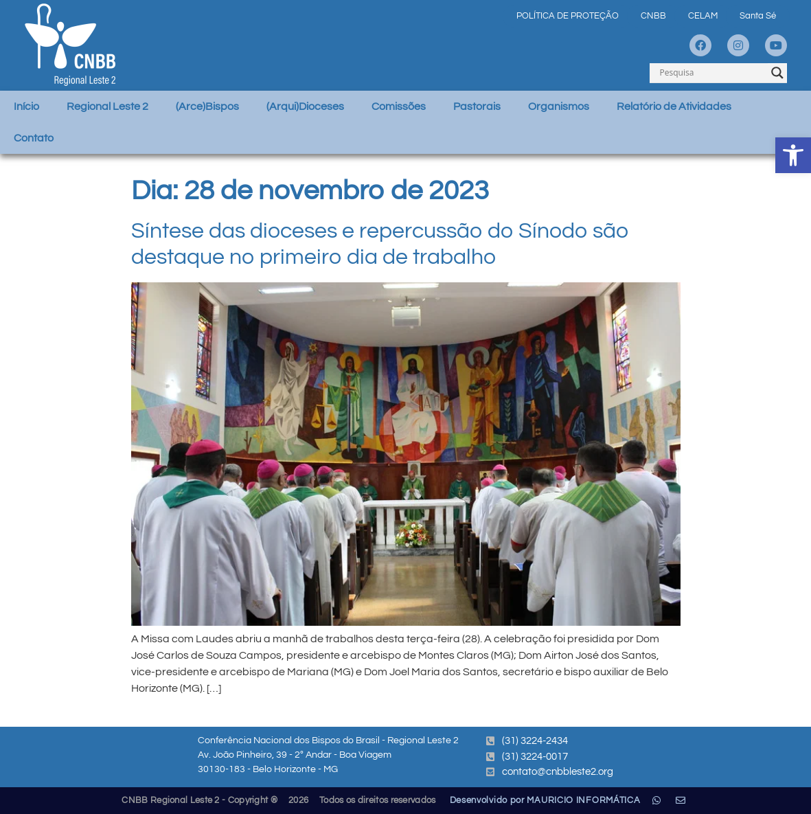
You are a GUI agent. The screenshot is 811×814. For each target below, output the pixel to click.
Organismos (558, 106)
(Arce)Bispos (207, 106)
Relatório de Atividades (674, 106)
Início (26, 106)
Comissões (399, 106)
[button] (793, 155)
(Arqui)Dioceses (305, 106)
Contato (34, 138)
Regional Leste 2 (107, 106)
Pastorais (477, 106)
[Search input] (712, 72)
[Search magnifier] (777, 72)
